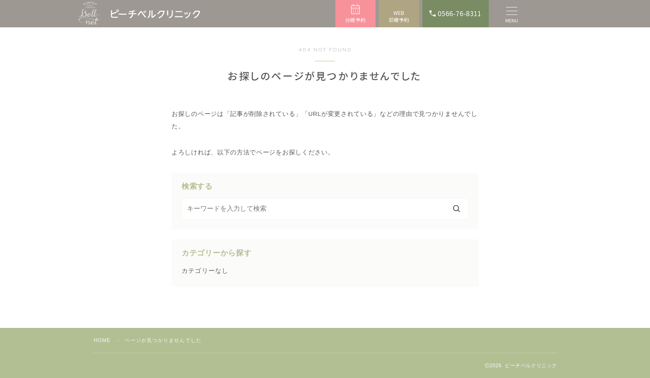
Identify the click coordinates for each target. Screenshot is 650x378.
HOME (102, 340)
